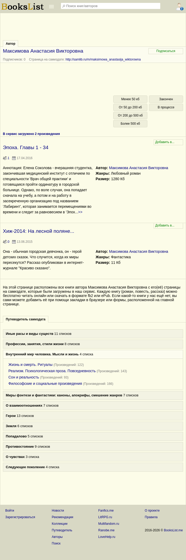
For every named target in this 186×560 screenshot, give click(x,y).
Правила (151, 517)
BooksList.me (173, 530)
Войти (9, 510)
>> (80, 212)
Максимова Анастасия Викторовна (138, 168)
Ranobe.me (106, 530)
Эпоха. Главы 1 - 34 (25, 147)
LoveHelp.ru (106, 537)
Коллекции (60, 524)
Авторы (57, 537)
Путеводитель (62, 530)
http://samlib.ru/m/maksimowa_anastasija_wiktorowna (103, 59)
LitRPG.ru (105, 517)
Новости (58, 510)
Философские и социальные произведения (45, 383)
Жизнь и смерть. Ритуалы (30, 364)
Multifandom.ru (108, 524)
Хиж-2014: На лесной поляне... (38, 231)
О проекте (152, 510)
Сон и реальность (23, 377)
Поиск (56, 543)
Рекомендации (62, 517)
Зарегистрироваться (20, 517)
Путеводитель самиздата (25, 319)
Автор (10, 44)
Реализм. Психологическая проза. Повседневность (52, 371)
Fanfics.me (106, 510)
